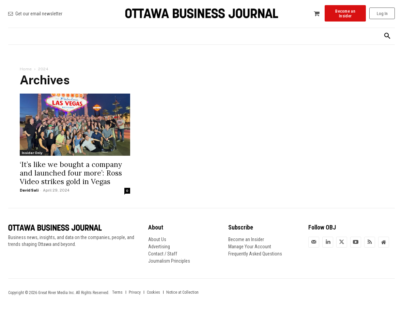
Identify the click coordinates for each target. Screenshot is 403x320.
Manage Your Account (249, 246)
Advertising (159, 246)
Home (26, 69)
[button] (387, 36)
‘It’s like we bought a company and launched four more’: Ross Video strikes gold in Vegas (71, 173)
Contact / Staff (162, 253)
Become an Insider (246, 239)
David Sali (29, 190)
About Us (157, 239)
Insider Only (32, 153)
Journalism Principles (169, 261)
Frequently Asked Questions (255, 253)
